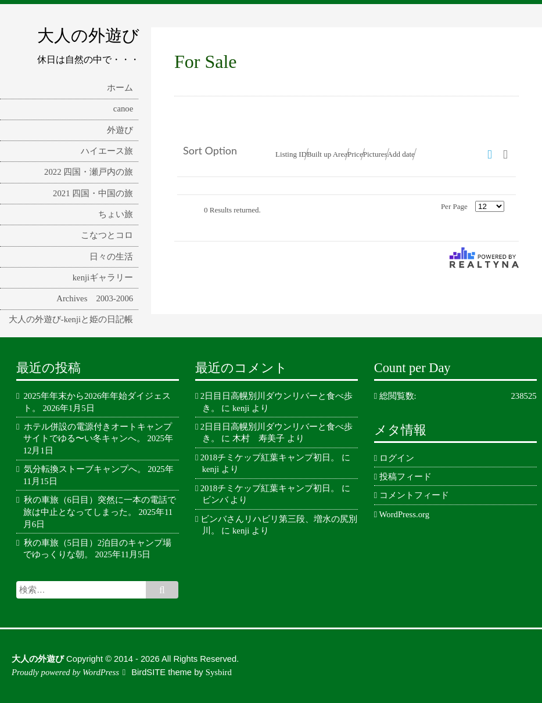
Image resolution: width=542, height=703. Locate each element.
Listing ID (291, 154)
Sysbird (219, 672)
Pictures (375, 154)
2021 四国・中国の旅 (93, 193)
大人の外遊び (88, 35)
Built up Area (327, 154)
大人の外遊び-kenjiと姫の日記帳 (71, 319)
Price (355, 154)
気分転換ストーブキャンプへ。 (85, 469)
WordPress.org (404, 514)
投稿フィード (405, 476)
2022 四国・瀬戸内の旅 (88, 171)
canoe (123, 108)
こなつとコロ (107, 235)
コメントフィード (414, 495)
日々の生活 (111, 256)
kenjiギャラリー (103, 277)
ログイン (396, 458)
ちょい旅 (115, 214)
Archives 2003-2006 (94, 298)
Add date (401, 154)
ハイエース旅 (107, 151)
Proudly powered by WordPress (65, 672)
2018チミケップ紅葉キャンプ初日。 (269, 457)
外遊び (120, 130)
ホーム (120, 87)
